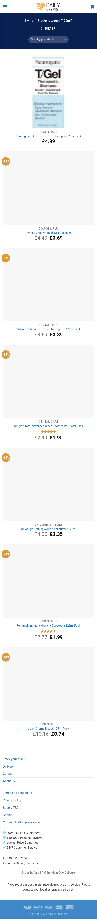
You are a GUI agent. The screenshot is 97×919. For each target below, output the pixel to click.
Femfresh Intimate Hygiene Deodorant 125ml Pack (48, 625)
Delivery (8, 766)
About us (9, 781)
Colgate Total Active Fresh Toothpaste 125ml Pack (48, 329)
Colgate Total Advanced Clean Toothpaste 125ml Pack (48, 426)
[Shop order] (48, 39)
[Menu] (5, 6)
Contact (8, 774)
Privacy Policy (12, 800)
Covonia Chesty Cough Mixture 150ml (48, 232)
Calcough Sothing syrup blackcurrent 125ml (48, 529)
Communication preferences (22, 822)
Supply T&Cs (11, 807)
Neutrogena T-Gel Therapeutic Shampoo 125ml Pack (49, 136)
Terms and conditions (17, 793)
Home (29, 20)
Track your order (13, 759)
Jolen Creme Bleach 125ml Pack (48, 728)
